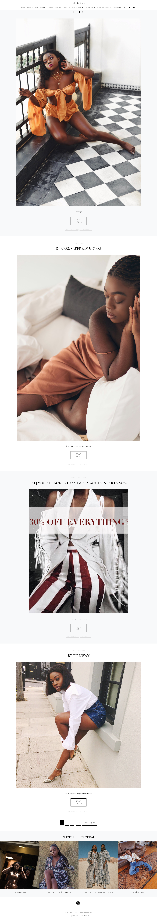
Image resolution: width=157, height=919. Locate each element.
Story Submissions (104, 7)
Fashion (58, 7)
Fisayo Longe (26, 7)
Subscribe (117, 7)
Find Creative (84, 915)
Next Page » (89, 823)
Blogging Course (46, 7)
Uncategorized (71, 230)
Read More (78, 221)
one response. (86, 230)
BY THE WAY (78, 655)
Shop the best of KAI (78, 837)
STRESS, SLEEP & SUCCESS (78, 248)
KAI (36, 7)
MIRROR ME (78, 3)
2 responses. (85, 464)
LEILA (78, 12)
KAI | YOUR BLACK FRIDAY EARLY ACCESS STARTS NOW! (79, 483)
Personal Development (72, 7)
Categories (89, 7)
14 (79, 823)
